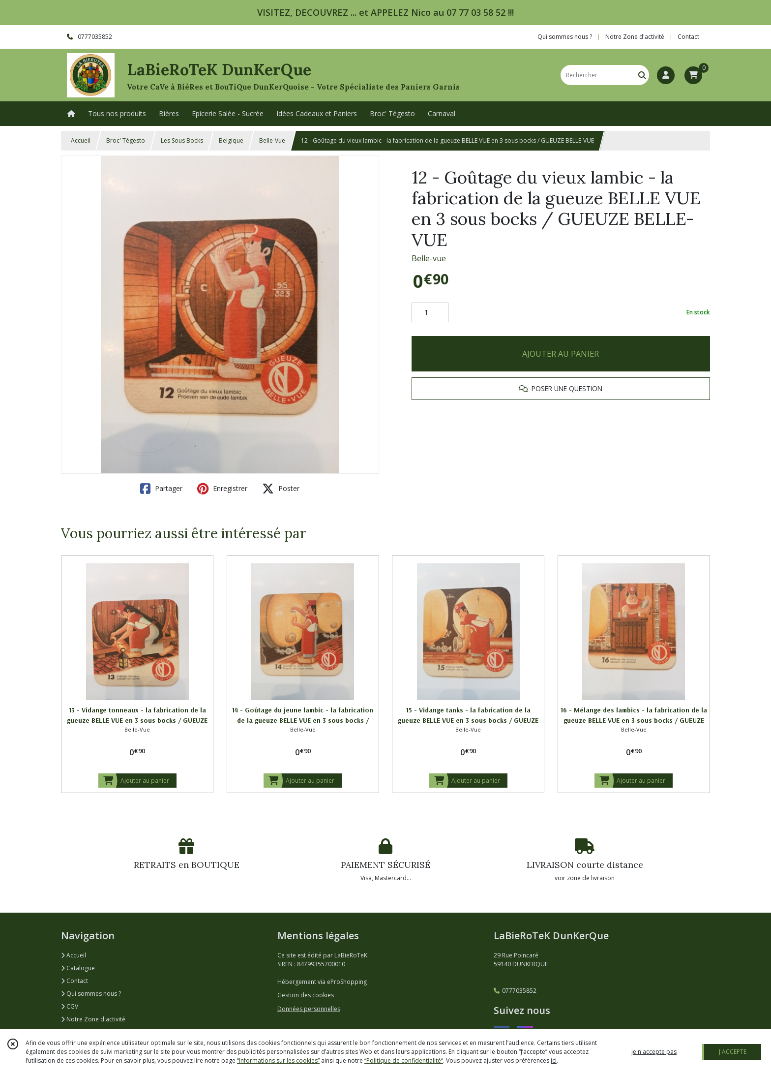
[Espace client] (666, 75)
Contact (688, 36)
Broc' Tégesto (125, 140)
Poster (280, 488)
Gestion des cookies (305, 995)
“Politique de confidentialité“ (403, 1060)
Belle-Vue (272, 140)
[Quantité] (430, 312)
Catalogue (78, 968)
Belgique (231, 140)
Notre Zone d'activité (93, 1019)
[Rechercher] (642, 75)
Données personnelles (308, 1009)
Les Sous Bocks (182, 140)
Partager (161, 488)
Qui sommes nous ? (91, 993)
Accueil (80, 140)
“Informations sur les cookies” (278, 1060)
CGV (69, 1006)
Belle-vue (429, 258)
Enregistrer (222, 488)
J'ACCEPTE (732, 1051)
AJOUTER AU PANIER (560, 353)
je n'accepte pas (654, 1051)
